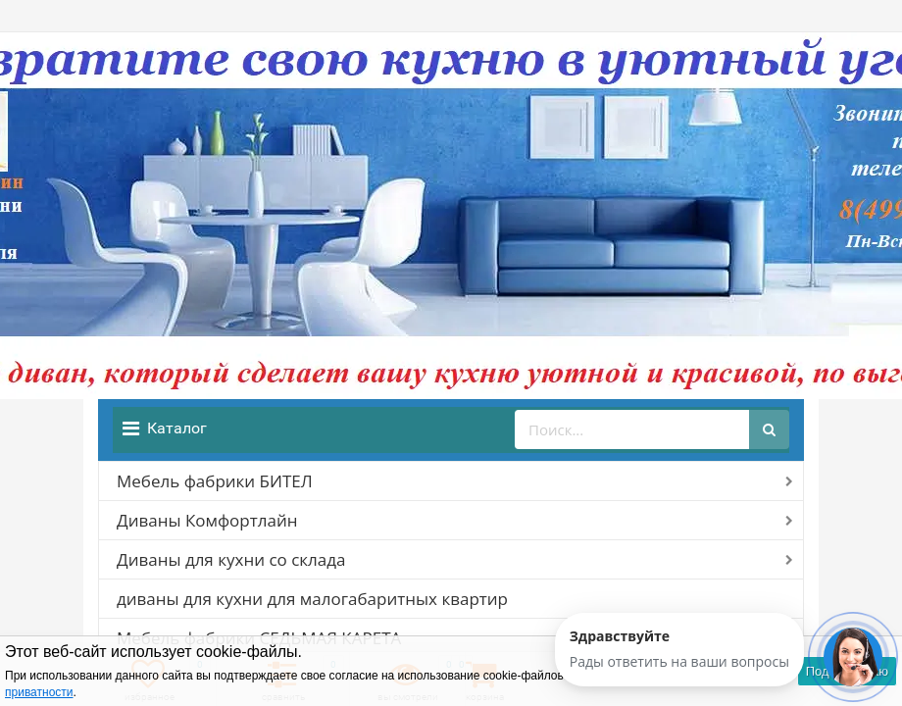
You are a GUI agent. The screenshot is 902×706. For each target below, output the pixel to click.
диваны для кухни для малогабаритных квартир (312, 598)
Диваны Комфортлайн (207, 520)
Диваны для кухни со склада (231, 559)
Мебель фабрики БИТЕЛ (215, 481)
